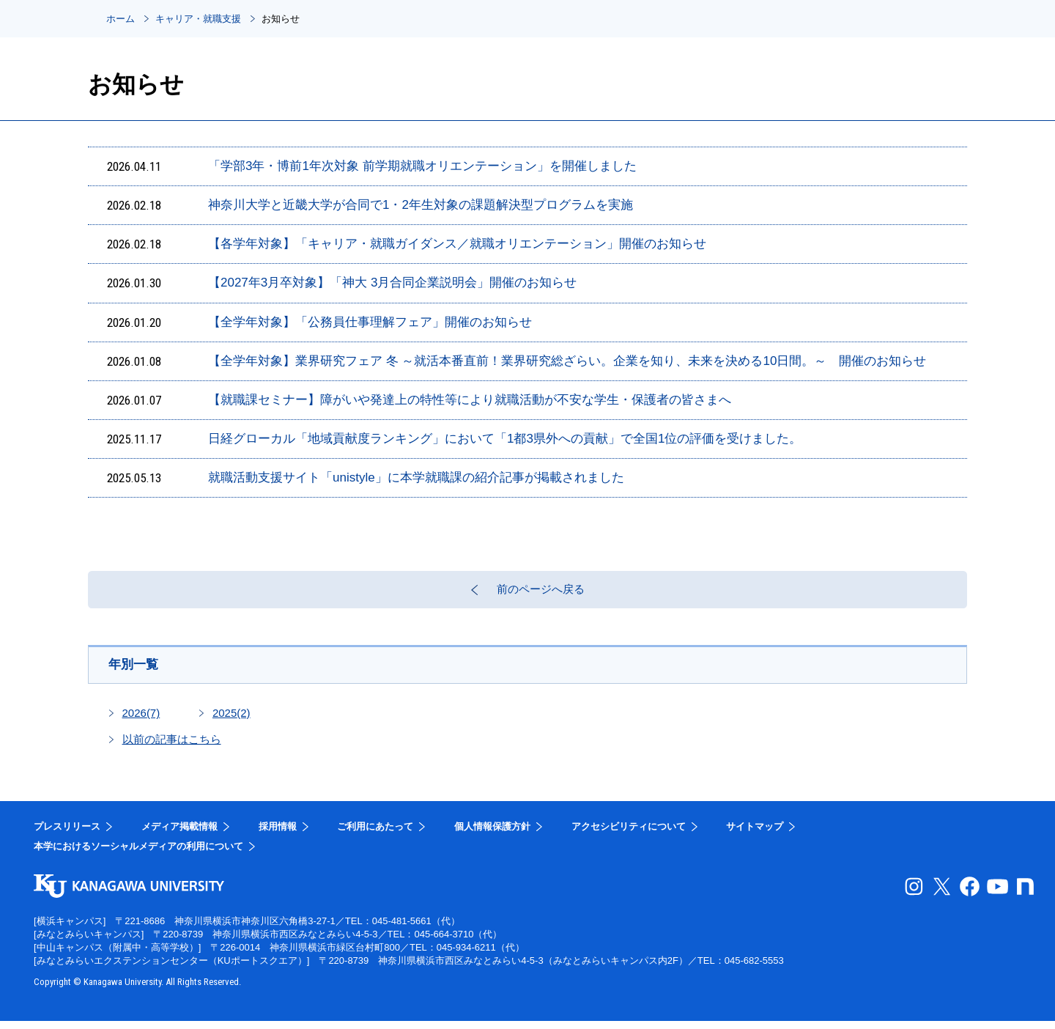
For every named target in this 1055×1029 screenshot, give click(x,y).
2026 (141, 721)
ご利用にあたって (375, 834)
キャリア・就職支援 (198, 18)
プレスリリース (67, 834)
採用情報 (278, 834)
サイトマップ (754, 834)
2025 (231, 721)
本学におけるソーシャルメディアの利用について (138, 854)
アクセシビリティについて (628, 834)
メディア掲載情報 (179, 834)
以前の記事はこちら (171, 747)
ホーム (120, 18)
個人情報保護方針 (492, 834)
